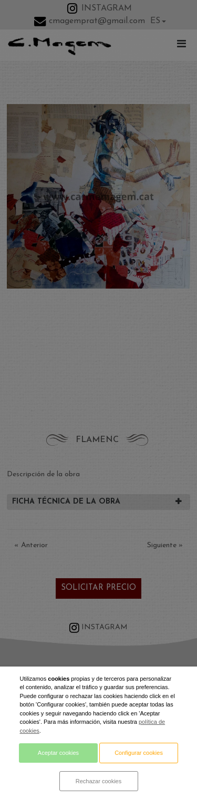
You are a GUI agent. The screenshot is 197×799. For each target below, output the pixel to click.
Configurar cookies (139, 753)
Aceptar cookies (58, 753)
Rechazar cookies (98, 781)
